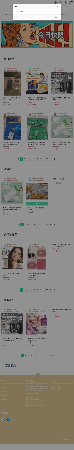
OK (56, 17)
